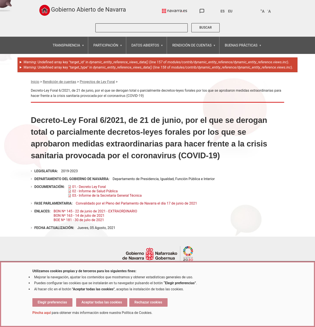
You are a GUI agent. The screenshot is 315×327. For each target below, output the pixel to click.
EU (230, 11)
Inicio (35, 82)
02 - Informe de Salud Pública (95, 191)
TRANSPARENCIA (66, 48)
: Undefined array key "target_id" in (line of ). (156, 62)
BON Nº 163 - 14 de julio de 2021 (79, 215)
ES (222, 11)
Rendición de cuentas (59, 82)
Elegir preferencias (52, 302)
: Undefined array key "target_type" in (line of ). (158, 67)
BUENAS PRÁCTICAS (240, 48)
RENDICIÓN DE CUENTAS (192, 48)
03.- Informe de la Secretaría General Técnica (107, 195)
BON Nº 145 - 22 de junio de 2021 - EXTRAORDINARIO (95, 211)
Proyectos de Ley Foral (97, 82)
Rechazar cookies (148, 302)
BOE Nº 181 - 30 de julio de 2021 (79, 220)
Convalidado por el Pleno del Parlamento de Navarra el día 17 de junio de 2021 (136, 203)
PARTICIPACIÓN (105, 48)
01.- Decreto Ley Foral (89, 187)
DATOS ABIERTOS (145, 48)
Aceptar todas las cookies (101, 302)
